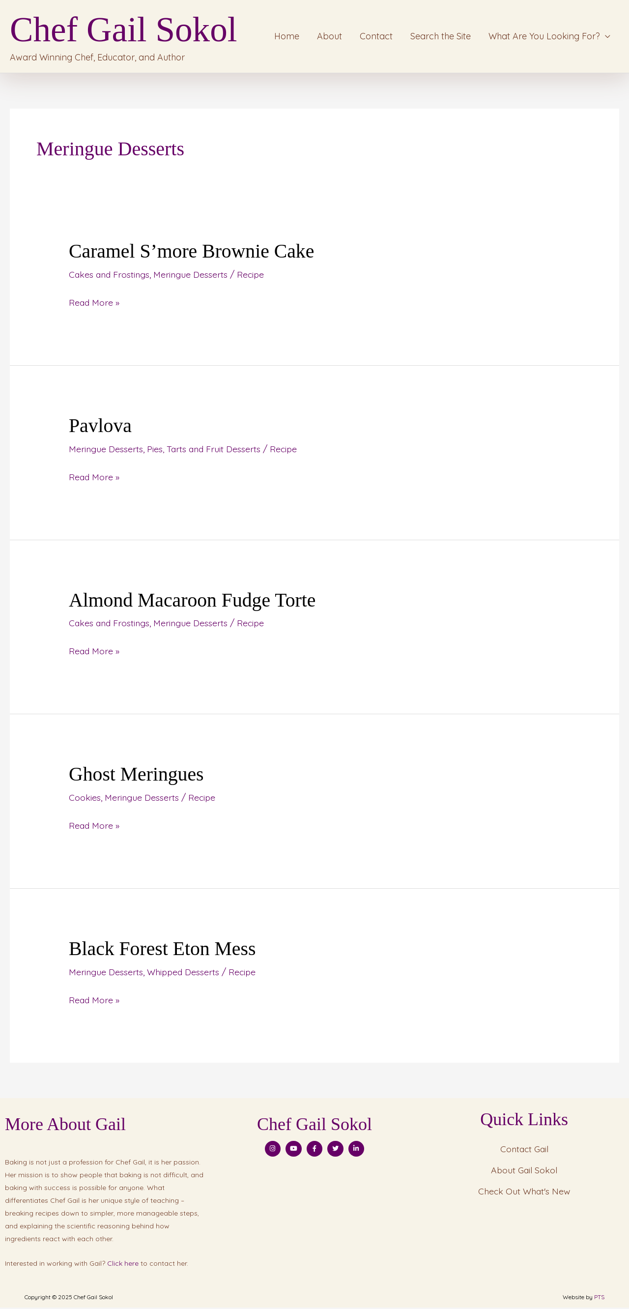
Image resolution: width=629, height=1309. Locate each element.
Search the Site (440, 37)
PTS (599, 1298)
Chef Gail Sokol (131, 31)
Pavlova (100, 428)
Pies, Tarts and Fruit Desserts (205, 451)
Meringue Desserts (193, 277)
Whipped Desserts (184, 973)
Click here (123, 1264)
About (329, 37)
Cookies (85, 799)
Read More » (94, 304)
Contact (376, 37)
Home (286, 37)
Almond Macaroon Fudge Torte (193, 602)
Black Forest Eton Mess (163, 950)
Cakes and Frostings (110, 277)
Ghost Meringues (137, 776)
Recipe (254, 277)
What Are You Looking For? (544, 37)
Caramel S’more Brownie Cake (192, 254)
